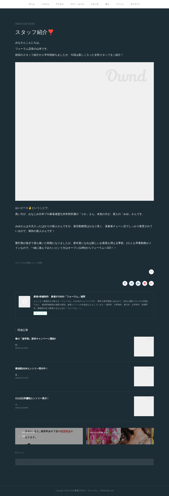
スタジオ (95, 4)
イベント (120, 4)
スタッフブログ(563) (23, 263)
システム (45, 4)
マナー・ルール (77, 4)
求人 (107, 4)
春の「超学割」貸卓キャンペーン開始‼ (35, 338)
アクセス (60, 4)
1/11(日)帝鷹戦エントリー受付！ (32, 398)
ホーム (32, 4)
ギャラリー (135, 4)
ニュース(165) (37, 263)
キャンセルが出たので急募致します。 (32, 404)
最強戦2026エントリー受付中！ (31, 368)
